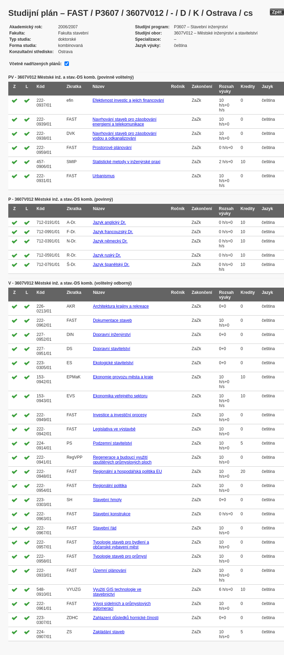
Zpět (277, 11)
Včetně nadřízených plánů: (35, 63)
